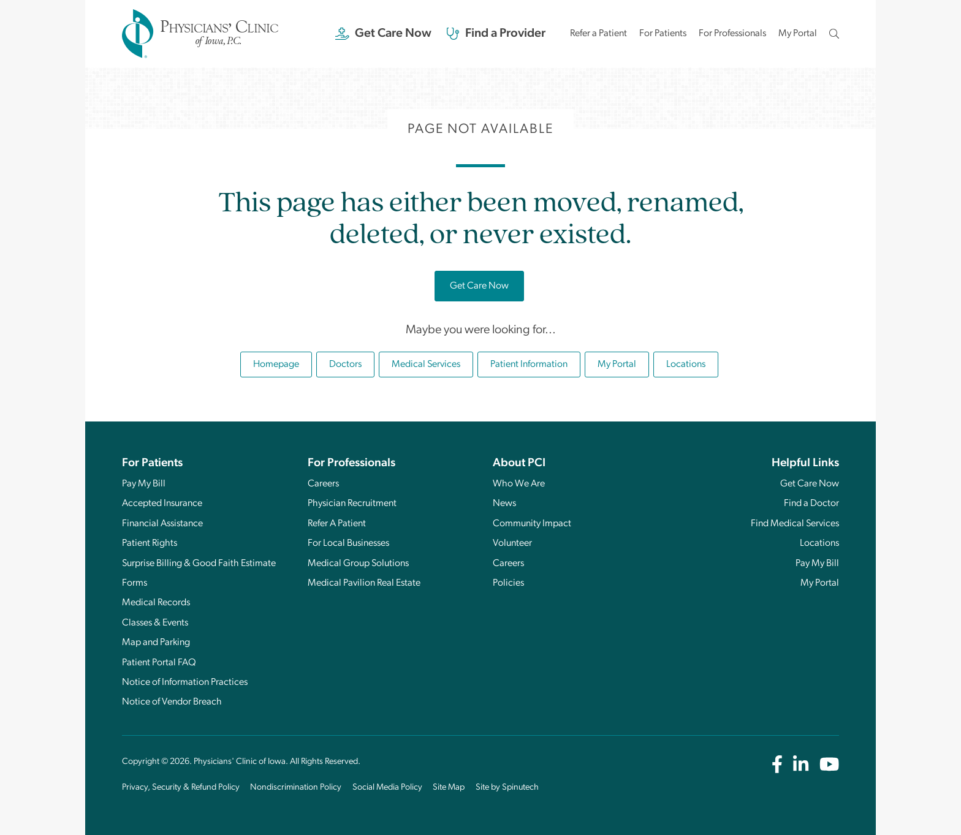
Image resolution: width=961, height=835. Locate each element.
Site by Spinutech (507, 787)
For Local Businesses (348, 543)
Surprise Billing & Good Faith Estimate (199, 564)
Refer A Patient (337, 524)
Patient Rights (149, 543)
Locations (685, 364)
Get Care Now (383, 34)
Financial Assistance (162, 524)
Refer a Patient (598, 34)
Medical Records (156, 603)
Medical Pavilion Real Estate (364, 583)
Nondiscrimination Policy (295, 787)
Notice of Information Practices (185, 682)
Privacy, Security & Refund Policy (181, 787)
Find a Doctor (811, 503)
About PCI (519, 463)
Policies (508, 583)
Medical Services (426, 364)
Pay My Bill (143, 484)
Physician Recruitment (352, 503)
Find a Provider (496, 34)
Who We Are (519, 484)
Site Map (449, 787)
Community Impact (532, 524)
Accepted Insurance (162, 503)
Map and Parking (156, 643)
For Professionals (732, 34)
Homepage (276, 364)
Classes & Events (155, 623)
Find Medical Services (795, 524)
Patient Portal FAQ (159, 663)
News (504, 503)
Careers (323, 484)
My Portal (797, 37)
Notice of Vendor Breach (172, 702)
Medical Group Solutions (358, 564)
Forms (134, 583)
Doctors (345, 364)
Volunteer (512, 543)
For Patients (662, 34)
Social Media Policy (387, 787)
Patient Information (529, 364)
